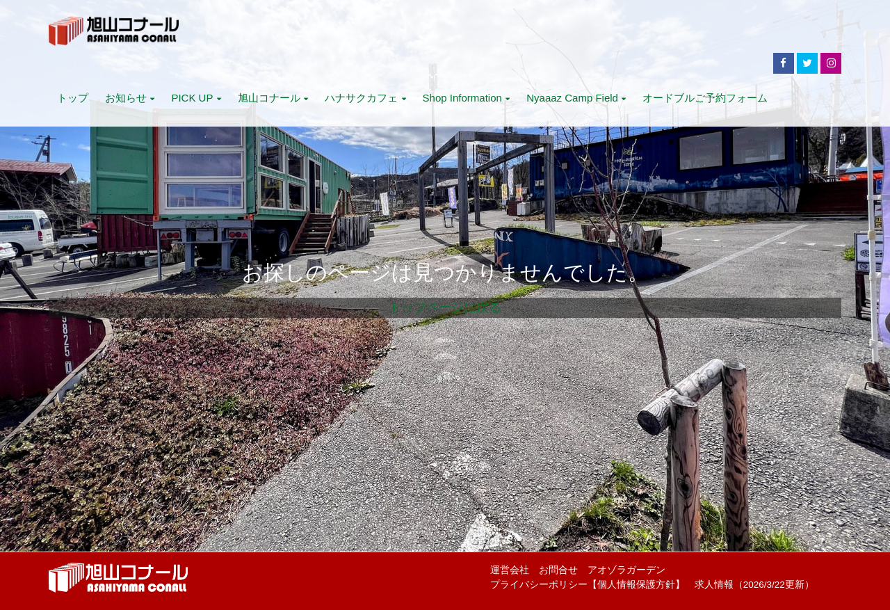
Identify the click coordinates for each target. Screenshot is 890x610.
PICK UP (195, 98)
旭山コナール (273, 98)
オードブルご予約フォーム (705, 98)
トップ (72, 98)
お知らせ (129, 98)
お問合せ (558, 570)
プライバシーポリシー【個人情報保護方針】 (587, 584)
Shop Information (466, 98)
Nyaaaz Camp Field (576, 98)
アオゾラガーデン (626, 570)
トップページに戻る (445, 307)
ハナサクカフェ (365, 98)
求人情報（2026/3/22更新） (754, 584)
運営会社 (509, 570)
